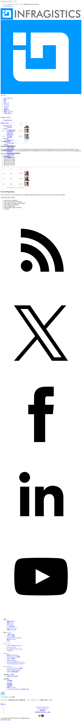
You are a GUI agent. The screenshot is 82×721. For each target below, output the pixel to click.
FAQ (8, 641)
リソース (6, 106)
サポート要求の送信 (13, 671)
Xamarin (3, 117)
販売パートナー (11, 639)
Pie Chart (9, 135)
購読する (3, 704)
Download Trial (8, 120)
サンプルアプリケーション (14, 648)
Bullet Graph (10, 145)
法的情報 (9, 685)
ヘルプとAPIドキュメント (14, 645)
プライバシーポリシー (42, 707)
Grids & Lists (7, 125)
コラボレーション (12, 628)
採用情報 (9, 684)
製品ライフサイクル (13, 655)
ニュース (9, 682)
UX (5, 101)
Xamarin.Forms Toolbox (13, 153)
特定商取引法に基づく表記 (42, 712)
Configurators (10, 154)
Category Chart (11, 131)
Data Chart (10, 132)
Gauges (6, 144)
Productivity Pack (8, 150)
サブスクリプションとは (14, 637)
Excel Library (10, 143)
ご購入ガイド (11, 634)
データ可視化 (11, 626)
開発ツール (10, 622)
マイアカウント (8, 6)
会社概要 (9, 680)
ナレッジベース (11, 647)
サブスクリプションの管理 (14, 668)
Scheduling (7, 156)
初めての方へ (11, 621)
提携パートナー (11, 687)
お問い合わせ (8, 113)
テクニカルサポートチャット (15, 662)
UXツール (10, 624)
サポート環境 (11, 658)
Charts (5, 128)
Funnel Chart (10, 134)
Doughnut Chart (11, 130)
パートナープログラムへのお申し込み (18, 689)
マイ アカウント (8, 98)
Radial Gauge (10, 148)
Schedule (9, 157)
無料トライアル (8, 111)
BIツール (6, 103)
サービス (6, 104)
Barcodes (6, 138)
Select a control (5, 123)
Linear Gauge (10, 147)
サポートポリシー (12, 660)
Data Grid (9, 127)
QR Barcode (10, 140)
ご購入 (6, 108)
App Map (9, 151)
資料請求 (6, 109)
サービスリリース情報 (13, 656)
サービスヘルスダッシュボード (16, 663)
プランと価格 (11, 636)
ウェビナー (10, 650)
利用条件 (42, 710)
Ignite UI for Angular (12, 676)
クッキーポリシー (42, 708)
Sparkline (9, 137)
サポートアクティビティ (14, 670)
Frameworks (7, 141)
